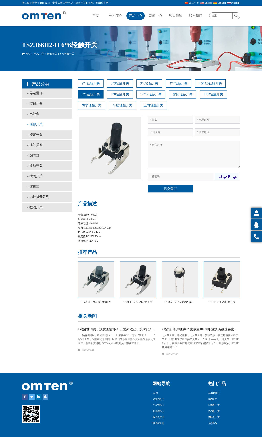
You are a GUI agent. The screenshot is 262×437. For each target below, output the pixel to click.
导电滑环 (36, 93)
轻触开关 (52, 53)
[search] (236, 16)
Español (219, 2)
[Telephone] (217, 132)
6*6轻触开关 (67, 53)
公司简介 (115, 15)
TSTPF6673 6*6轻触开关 (221, 302)
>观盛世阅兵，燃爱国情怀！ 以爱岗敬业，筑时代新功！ (118, 329)
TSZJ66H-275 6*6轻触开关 (138, 302)
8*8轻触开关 (120, 94)
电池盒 (34, 114)
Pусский (233, 2)
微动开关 (36, 207)
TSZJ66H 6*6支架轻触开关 (96, 302)
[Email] (217, 120)
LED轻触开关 (213, 94)
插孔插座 (36, 145)
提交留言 (170, 189)
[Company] (170, 132)
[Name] (170, 120)
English (206, 2)
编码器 (34, 155)
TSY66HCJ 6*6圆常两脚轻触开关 (182, 302)
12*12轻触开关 (151, 94)
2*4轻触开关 (91, 83)
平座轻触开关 (122, 105)
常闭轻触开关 (182, 94)
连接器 (34, 186)
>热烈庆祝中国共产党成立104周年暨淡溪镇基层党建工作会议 (206, 329)
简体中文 (192, 2)
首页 (95, 15)
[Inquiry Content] (194, 154)
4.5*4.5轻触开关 (210, 83)
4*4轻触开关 (179, 83)
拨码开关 (36, 176)
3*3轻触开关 (120, 83)
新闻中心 (155, 15)
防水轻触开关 (91, 105)
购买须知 (175, 15)
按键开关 (36, 134)
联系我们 (195, 15)
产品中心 (135, 15)
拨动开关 (36, 166)
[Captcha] (180, 176)
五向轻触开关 (153, 105)
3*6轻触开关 (149, 83)
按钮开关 (36, 103)
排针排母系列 (39, 197)
